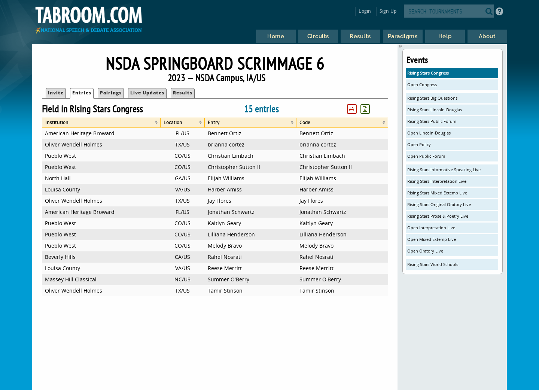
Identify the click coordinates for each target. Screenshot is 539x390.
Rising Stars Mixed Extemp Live (437, 193)
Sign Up (388, 11)
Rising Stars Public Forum (431, 121)
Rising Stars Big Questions (432, 98)
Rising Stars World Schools (432, 264)
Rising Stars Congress (428, 73)
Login (365, 11)
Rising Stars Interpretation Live (436, 181)
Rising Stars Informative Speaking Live (444, 169)
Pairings (111, 93)
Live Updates (147, 93)
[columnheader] (101, 123)
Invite (56, 93)
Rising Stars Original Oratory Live (439, 204)
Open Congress (422, 84)
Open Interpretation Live (431, 227)
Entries (81, 93)
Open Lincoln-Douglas (429, 133)
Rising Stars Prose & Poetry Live (437, 216)
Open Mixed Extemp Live (431, 239)
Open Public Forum (426, 156)
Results (182, 93)
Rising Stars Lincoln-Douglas (434, 109)
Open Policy (419, 144)
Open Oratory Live (425, 251)
